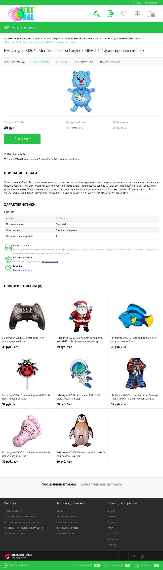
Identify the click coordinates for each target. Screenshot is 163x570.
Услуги (110, 527)
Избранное (117, 565)
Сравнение (86, 565)
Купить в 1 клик (75, 122)
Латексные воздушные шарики (19, 515)
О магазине (113, 538)
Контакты (112, 521)
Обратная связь (16, 565)
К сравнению (74, 127)
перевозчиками (50, 260)
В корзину (22, 139)
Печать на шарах (12, 510)
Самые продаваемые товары (101, 483)
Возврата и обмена (22, 269)
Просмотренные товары (58, 483)
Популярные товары (66, 515)
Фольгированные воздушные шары (21, 521)
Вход (138, 2)
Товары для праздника (15, 532)
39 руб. (10, 127)
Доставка (112, 532)
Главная (111, 510)
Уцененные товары (65, 532)
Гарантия (111, 543)
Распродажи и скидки (66, 521)
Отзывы (111, 515)
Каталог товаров (19, 27)
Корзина (147, 565)
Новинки (60, 510)
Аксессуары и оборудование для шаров (23, 527)
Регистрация (150, 2)
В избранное (120, 122)
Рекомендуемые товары (68, 527)
